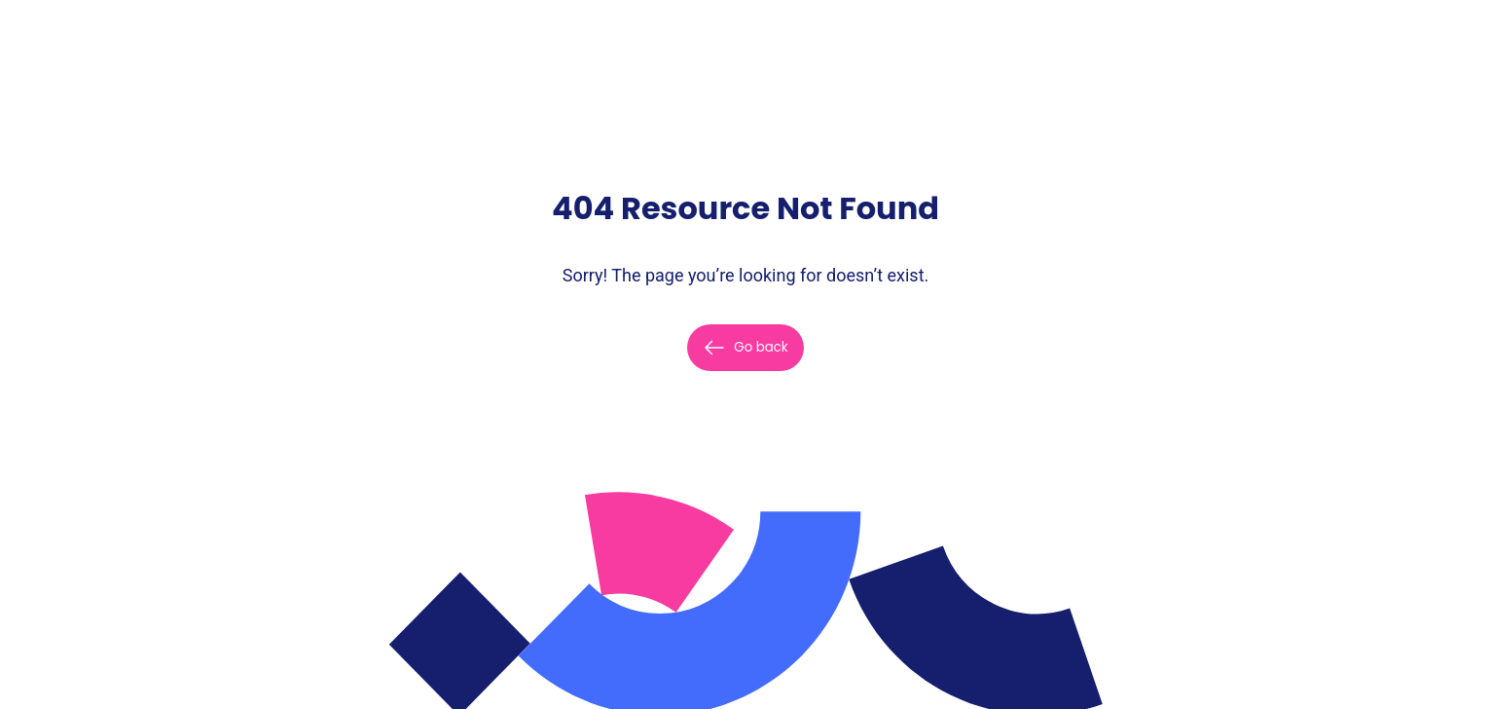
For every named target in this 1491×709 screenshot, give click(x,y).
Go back (745, 347)
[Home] (745, 31)
